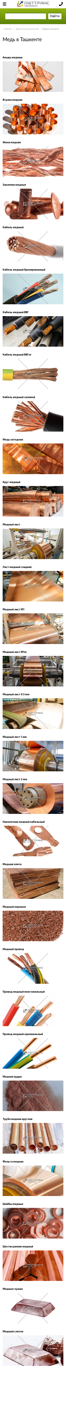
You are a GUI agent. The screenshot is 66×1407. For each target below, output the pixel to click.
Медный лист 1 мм (15, 736)
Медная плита (12, 864)
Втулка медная (12, 99)
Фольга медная (13, 1161)
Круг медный (11, 482)
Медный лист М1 (13, 609)
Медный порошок (14, 906)
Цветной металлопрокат (27, 29)
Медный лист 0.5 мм (16, 694)
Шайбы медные (13, 1203)
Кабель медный (13, 227)
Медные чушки (13, 1288)
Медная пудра (12, 1076)
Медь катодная (13, 439)
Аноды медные (13, 57)
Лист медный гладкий (17, 566)
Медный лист (11, 524)
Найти (55, 16)
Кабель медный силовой (19, 397)
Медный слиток (13, 1331)
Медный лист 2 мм (15, 779)
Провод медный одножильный (23, 1034)
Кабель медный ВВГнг (17, 354)
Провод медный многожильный (24, 991)
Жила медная (12, 142)
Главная (7, 29)
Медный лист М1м (15, 651)
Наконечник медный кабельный (24, 821)
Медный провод (13, 949)
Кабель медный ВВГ (16, 312)
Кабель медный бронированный (24, 269)
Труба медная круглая (17, 1118)
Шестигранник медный (18, 1246)
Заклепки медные (14, 184)
